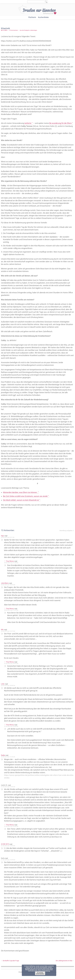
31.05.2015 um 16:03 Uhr (11, 663)
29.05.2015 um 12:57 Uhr (8, 631)
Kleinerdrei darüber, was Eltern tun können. (20, 492)
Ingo (2, 536)
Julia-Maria (5, 583)
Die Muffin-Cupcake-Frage (10, 960)
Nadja (3, 755)
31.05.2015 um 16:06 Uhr (11, 826)
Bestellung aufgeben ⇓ (67, 530)
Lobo (2, 684)
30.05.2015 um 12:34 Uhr (8, 757)
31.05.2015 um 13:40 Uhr (8, 786)
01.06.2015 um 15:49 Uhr (8, 860)
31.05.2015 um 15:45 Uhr (8, 845)
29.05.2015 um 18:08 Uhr (8, 685)
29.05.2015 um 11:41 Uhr (11, 610)
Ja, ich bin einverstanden (40, 973)
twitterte (27, 123)
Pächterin (32, 17)
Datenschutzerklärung (44, 971)
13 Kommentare (13, 30)
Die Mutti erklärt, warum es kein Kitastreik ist (21, 500)
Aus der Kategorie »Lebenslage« (28, 30)
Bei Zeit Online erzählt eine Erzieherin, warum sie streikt (25, 496)
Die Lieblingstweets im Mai (65, 960)
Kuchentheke (43, 17)
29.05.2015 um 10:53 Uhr (8, 584)
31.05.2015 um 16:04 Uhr (11, 726)
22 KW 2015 (5, 844)
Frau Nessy (10, 561)
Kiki (2, 629)
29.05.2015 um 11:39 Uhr (11, 562)
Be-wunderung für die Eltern (60, 123)
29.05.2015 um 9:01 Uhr (7, 537)
